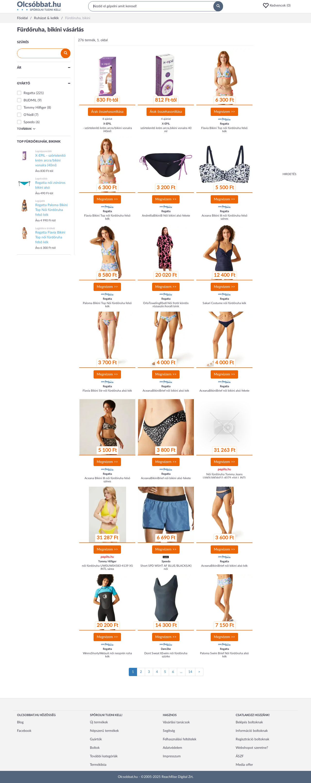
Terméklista (98, 765)
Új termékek (99, 722)
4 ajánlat (166, 119)
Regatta (29, 93)
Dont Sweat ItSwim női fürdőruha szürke (165, 655)
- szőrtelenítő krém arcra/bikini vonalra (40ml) (107, 130)
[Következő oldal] (199, 672)
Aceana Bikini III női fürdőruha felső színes (224, 217)
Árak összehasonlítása (107, 111)
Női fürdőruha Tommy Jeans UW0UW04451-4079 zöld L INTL (224, 476)
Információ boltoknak (252, 731)
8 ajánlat (107, 119)
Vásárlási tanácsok (176, 722)
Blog (20, 722)
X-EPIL (107, 123)
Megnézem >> (224, 111)
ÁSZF (240, 756)
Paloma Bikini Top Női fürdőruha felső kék (107, 305)
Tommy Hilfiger (35, 107)
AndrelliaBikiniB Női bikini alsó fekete (166, 215)
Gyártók (96, 739)
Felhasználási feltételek (179, 739)
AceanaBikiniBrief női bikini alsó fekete (224, 390)
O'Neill (29, 115)
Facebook (24, 731)
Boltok (95, 748)
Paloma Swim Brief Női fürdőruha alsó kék (224, 655)
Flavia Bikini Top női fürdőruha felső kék (224, 130)
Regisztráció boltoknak (252, 739)
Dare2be (166, 649)
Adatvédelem (172, 748)
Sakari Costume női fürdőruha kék (224, 303)
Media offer (244, 765)
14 (190, 672)
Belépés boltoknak (249, 722)
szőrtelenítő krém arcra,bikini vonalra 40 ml (165, 130)
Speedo (29, 122)
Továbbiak (26, 128)
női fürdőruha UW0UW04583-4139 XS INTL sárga (107, 567)
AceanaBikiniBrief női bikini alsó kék (166, 390)
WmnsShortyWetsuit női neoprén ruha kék (107, 655)
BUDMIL (30, 100)
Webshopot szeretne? (252, 748)
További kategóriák (104, 756)
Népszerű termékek (104, 731)
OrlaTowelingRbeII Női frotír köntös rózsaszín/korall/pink (166, 305)
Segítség (169, 731)
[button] (278, 5)
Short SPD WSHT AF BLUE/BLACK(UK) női (165, 567)
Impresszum (172, 756)
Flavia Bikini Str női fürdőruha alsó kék (107, 390)
